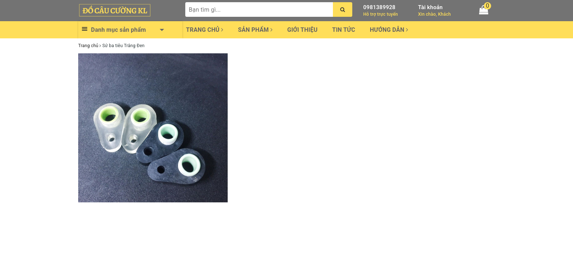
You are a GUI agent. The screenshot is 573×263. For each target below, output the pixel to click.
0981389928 (379, 7)
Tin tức (343, 29)
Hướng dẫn (389, 29)
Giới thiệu (302, 29)
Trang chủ (204, 29)
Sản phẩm (255, 29)
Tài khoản (430, 7)
